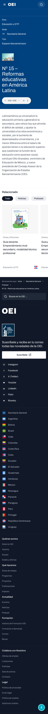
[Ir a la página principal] (12, 4)
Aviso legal (7, 693)
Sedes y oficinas (9, 560)
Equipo (5, 555)
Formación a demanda (12, 629)
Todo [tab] (7, 198)
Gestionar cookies (10, 703)
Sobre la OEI (7, 544)
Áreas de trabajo (9, 571)
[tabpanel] (24, 238)
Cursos (5, 634)
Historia (5, 549)
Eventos (5, 602)
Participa (6, 666)
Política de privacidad (11, 688)
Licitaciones (7, 661)
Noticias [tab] (22, 198)
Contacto (6, 677)
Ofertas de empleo (10, 656)
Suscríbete (24, 354)
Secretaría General (33, 281)
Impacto (5, 591)
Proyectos (6, 581)
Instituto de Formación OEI (14, 623)
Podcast (5, 285)
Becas (5, 639)
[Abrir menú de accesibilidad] (41, 707)
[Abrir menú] (4, 4)
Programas (7, 576)
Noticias (5, 607)
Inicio (20, 281)
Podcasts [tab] (38, 198)
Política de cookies (10, 698)
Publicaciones (8, 586)
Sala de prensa (8, 672)
